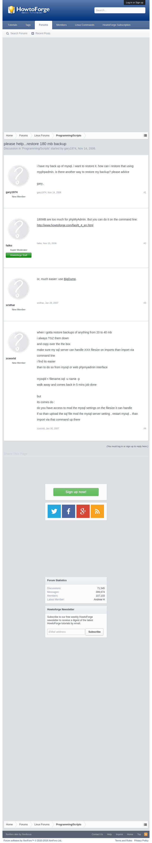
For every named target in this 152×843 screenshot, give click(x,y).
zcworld (11, 358)
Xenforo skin (12, 834)
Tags (28, 24)
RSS (145, 834)
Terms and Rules (123, 840)
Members (61, 24)
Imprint (119, 834)
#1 (145, 192)
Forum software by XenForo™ (33, 840)
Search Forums (18, 33)
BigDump (70, 279)
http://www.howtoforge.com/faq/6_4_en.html (65, 225)
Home (130, 834)
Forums (43, 24)
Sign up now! (76, 492)
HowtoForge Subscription (117, 24)
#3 (145, 303)
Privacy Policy (141, 840)
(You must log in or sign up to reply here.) (127, 446)
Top (139, 834)
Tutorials (12, 24)
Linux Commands (84, 24)
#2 (145, 243)
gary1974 (70, 148)
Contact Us (97, 834)
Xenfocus (26, 834)
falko (9, 245)
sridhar (10, 305)
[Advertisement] (43, 84)
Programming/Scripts (35, 148)
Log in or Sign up (134, 2)
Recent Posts (42, 33)
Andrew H (99, 599)
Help (109, 834)
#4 (145, 428)
